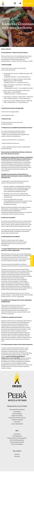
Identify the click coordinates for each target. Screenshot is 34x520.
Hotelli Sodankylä (17, 413)
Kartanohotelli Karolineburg (17, 409)
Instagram (17, 456)
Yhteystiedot (17, 434)
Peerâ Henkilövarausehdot (17, 440)
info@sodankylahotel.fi (10, 76)
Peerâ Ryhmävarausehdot (17, 442)
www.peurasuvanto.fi (22, 82)
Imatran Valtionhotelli (17, 424)
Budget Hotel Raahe (17, 415)
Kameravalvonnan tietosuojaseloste (17, 438)
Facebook (17, 454)
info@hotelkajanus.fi (12, 98)
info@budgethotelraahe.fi (11, 88)
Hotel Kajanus (17, 411)
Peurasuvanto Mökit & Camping (17, 417)
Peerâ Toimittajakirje (17, 444)
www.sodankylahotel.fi (24, 76)
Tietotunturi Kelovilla (17, 419)
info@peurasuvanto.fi (10, 82)
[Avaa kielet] (20, 3)
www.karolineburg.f (21, 93)
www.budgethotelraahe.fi (26, 88)
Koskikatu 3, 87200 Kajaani (19, 96)
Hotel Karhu (17, 421)
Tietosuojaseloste (17, 436)
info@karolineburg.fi (10, 93)
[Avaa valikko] (14, 3)
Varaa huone (28, 3)
